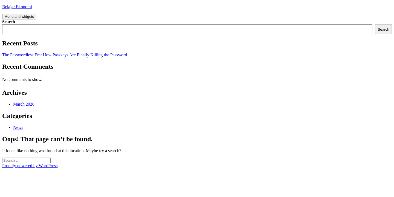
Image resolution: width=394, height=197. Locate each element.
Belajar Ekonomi (17, 6)
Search (8, 21)
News (18, 127)
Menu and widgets (19, 17)
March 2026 (23, 104)
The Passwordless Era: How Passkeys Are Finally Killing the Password (64, 55)
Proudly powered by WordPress (29, 165)
